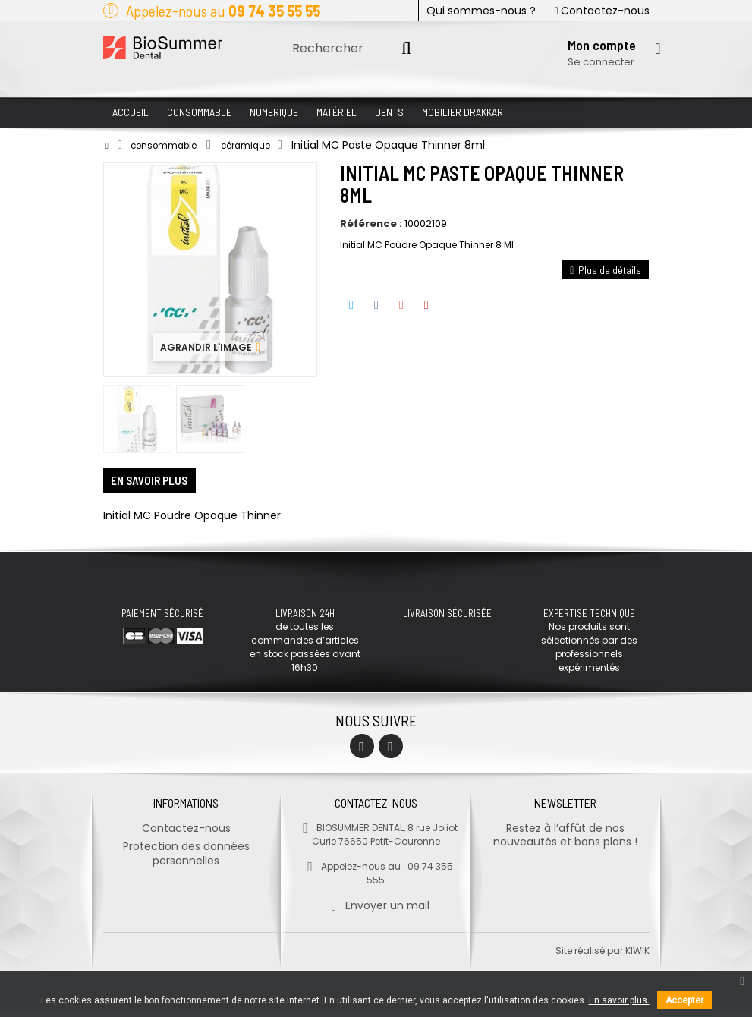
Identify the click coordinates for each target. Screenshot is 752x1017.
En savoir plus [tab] (160, 484)
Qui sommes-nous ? (481, 10)
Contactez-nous (601, 10)
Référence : (371, 224)
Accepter (684, 1000)
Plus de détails (605, 269)
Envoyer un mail (376, 911)
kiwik (637, 956)
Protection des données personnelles (186, 859)
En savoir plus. (619, 1000)
